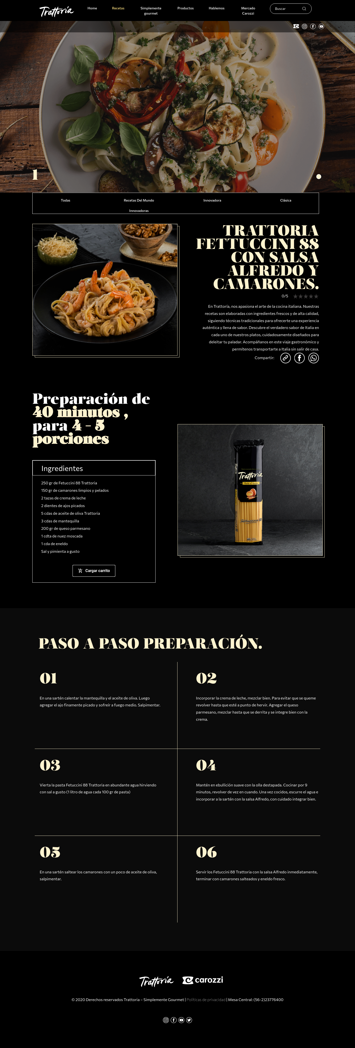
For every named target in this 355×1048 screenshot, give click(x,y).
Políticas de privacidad (206, 999)
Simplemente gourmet (151, 10)
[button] (319, 176)
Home (93, 7)
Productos (186, 8)
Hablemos (217, 8)
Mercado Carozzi (248, 10)
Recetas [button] (118, 8)
